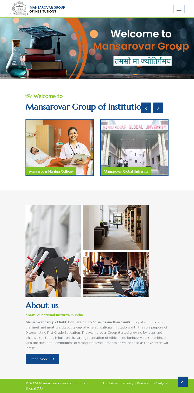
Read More (42, 359)
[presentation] (146, 108)
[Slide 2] (97, 73)
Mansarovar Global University (126, 171)
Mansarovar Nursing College (51, 171)
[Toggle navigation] (179, 9)
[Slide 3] (104, 73)
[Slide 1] (90, 73)
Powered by (153, 383)
